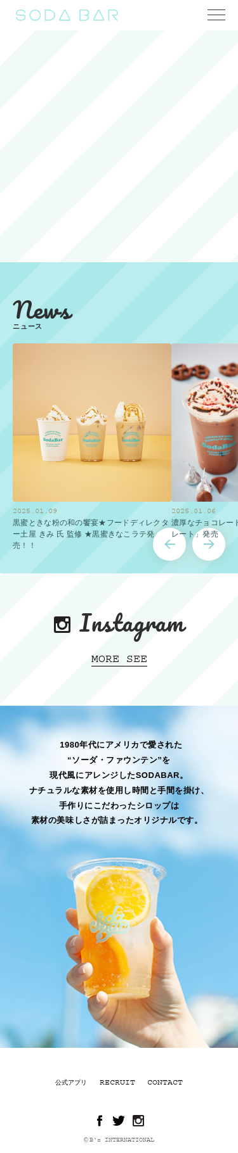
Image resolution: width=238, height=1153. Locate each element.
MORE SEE (119, 659)
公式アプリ (71, 1082)
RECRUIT (117, 1082)
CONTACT (165, 1082)
